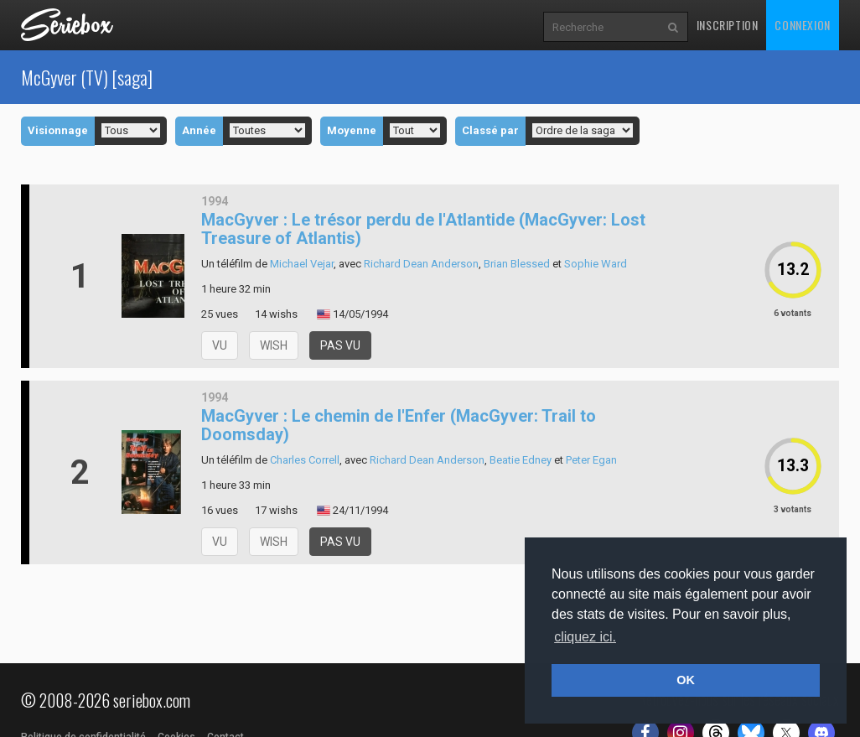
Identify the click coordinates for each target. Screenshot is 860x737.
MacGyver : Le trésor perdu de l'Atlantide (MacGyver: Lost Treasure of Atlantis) (423, 229)
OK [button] (685, 680)
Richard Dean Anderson (421, 263)
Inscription (728, 25)
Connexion (802, 25)
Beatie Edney (521, 460)
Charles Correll (304, 460)
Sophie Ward (595, 263)
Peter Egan (591, 460)
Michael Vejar (302, 263)
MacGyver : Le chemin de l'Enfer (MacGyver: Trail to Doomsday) (398, 425)
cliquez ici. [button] (585, 637)
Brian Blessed (517, 263)
